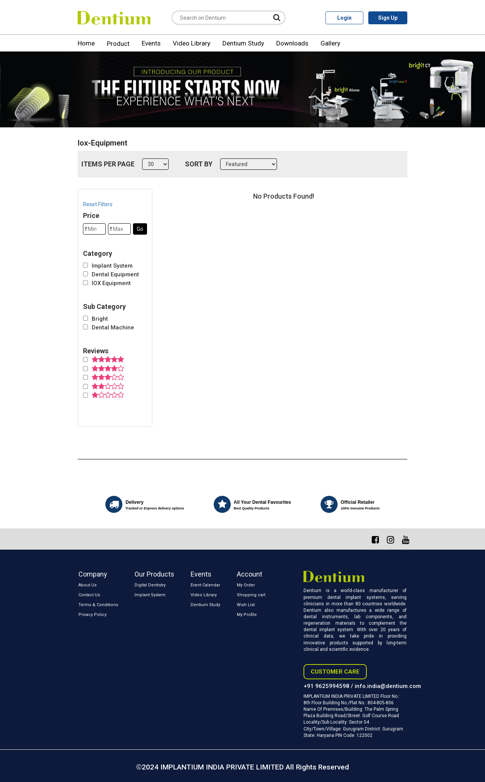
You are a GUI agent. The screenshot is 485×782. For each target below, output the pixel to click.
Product (118, 43)
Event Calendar (205, 585)
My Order (246, 585)
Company (92, 574)
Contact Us (89, 594)
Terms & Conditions (98, 604)
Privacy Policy (92, 614)
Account (249, 574)
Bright (100, 318)
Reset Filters (98, 204)
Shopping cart (251, 594)
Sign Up (387, 18)
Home (86, 43)
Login (344, 18)
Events (151, 43)
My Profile (247, 614)
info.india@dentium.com (388, 686)
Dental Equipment (115, 274)
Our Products (154, 574)
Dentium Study (243, 43)
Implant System (112, 265)
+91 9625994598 (326, 686)
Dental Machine (113, 327)
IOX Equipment (111, 283)
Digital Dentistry (150, 585)
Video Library (191, 43)
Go (140, 229)
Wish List (246, 604)
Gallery (330, 43)
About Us (87, 585)
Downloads (292, 43)
